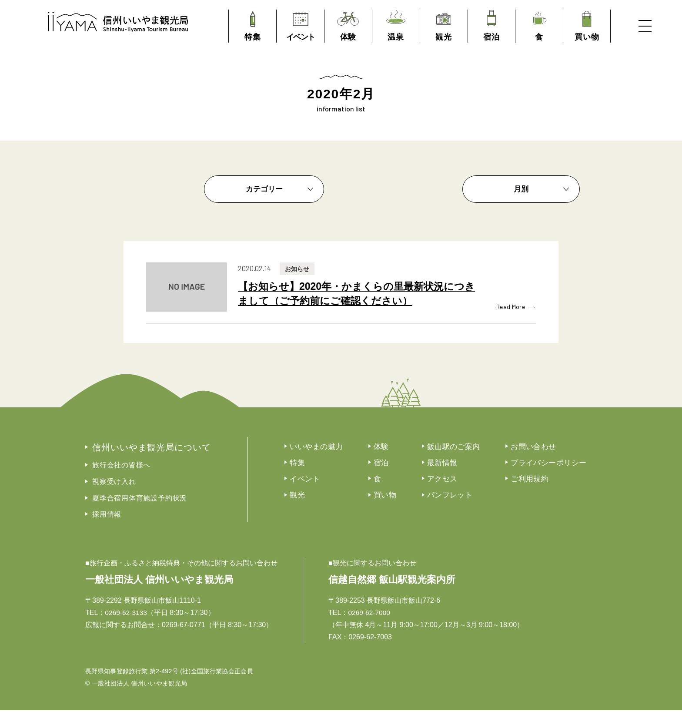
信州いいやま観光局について (156, 448)
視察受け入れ (114, 483)
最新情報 (455, 464)
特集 (307, 464)
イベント (315, 480)
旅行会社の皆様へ (121, 466)
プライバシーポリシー (565, 464)
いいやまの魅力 (327, 447)
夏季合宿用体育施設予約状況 (139, 500)
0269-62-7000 (369, 614)
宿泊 (393, 464)
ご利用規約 (545, 480)
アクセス (455, 480)
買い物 (397, 497)
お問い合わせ (549, 447)
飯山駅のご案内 (467, 447)
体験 (393, 447)
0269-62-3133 (126, 614)
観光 (307, 497)
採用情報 (106, 516)
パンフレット (463, 497)
